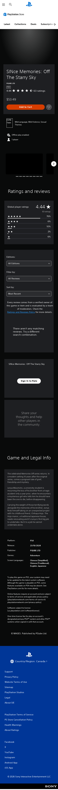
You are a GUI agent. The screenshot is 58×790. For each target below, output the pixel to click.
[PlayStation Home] (29, 4)
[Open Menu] (3, 4)
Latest (7, 24)
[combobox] (29, 263)
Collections (20, 24)
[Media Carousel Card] (24, 163)
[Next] (53, 163)
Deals (33, 24)
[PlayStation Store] (14, 14)
